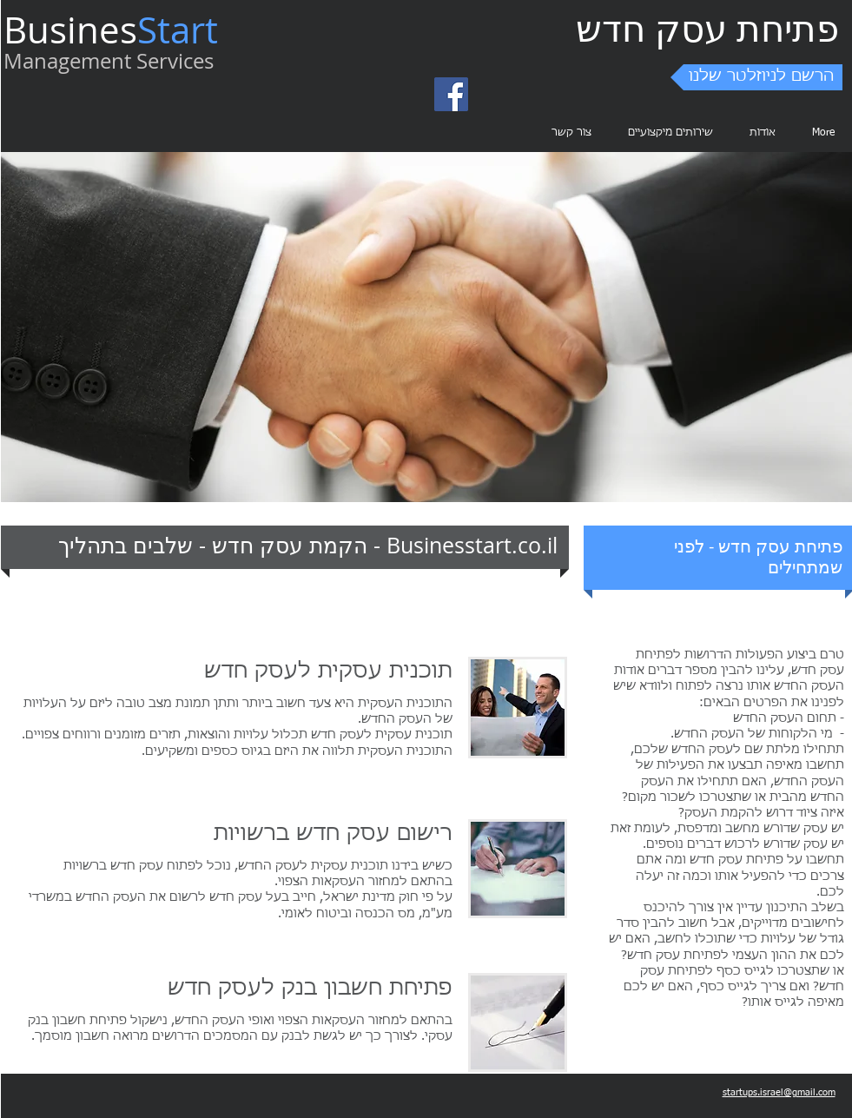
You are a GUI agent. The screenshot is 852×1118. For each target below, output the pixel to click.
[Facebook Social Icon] (451, 94)
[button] (756, 77)
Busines (70, 29)
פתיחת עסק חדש (707, 27)
